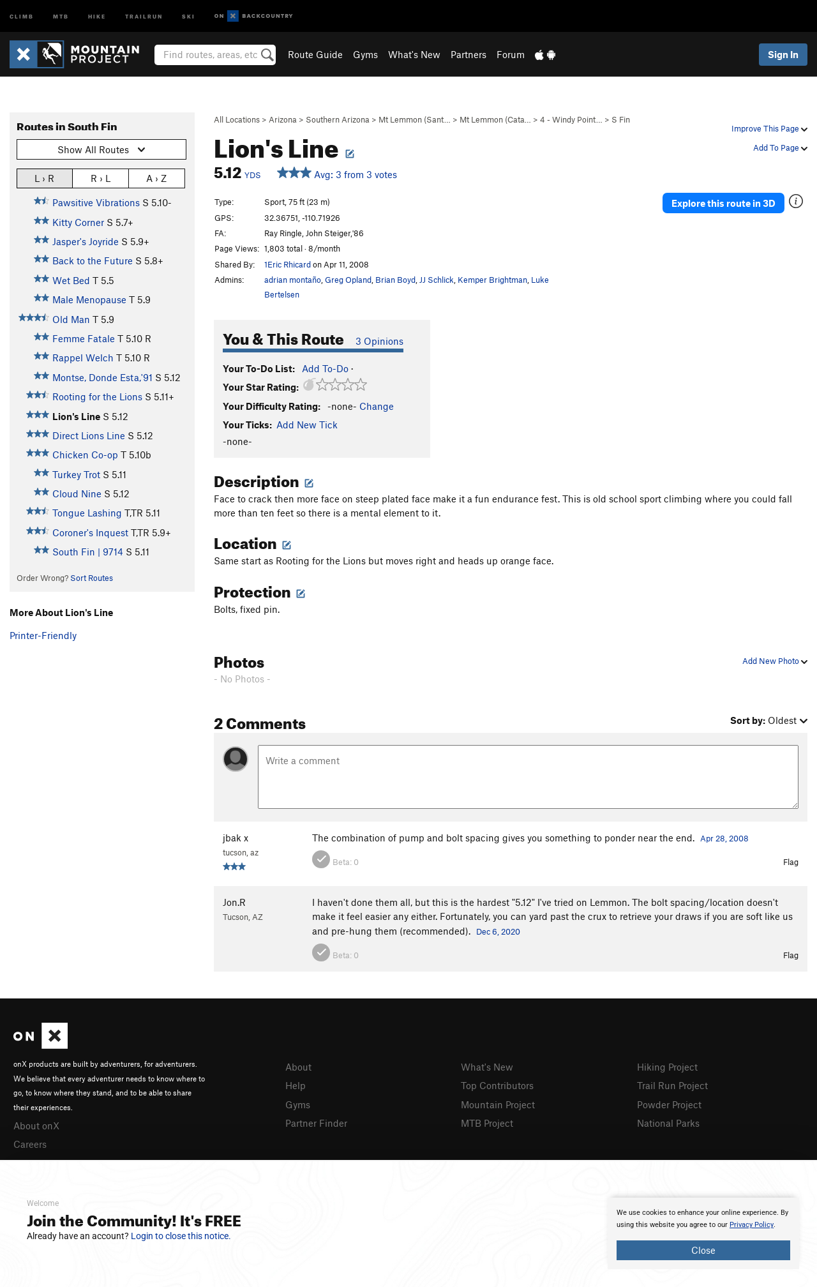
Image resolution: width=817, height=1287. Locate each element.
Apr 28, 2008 (724, 838)
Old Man (71, 319)
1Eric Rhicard (287, 264)
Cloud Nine (76, 493)
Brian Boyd (395, 280)
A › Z (156, 178)
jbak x (235, 837)
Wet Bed (71, 280)
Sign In (783, 54)
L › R (44, 178)
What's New (414, 54)
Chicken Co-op (85, 454)
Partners (468, 54)
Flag (790, 862)
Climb (22, 15)
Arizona (283, 119)
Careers (30, 1144)
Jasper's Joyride (85, 241)
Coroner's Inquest (90, 532)
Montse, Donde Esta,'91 (102, 377)
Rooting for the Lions (97, 396)
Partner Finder (316, 1123)
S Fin (620, 119)
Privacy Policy (752, 1225)
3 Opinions (379, 341)
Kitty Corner (78, 222)
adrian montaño (292, 280)
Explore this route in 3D (723, 203)
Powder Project (669, 1104)
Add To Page (780, 147)
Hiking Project (667, 1066)
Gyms (365, 54)
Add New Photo (774, 661)
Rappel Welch (83, 357)
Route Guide (315, 54)
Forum (511, 54)
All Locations (237, 119)
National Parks (668, 1123)
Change (376, 406)
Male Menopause (89, 299)
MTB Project (487, 1123)
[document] (703, 1233)
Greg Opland (348, 280)
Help (295, 1085)
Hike (97, 15)
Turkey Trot (76, 474)
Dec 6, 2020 (498, 931)
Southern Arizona (338, 119)
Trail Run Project (672, 1085)
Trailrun (144, 15)
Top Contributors (497, 1085)
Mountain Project (498, 1104)
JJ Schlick (436, 280)
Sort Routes (91, 578)
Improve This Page (769, 128)
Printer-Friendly (43, 635)
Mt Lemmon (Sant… (415, 119)
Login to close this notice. (181, 1236)
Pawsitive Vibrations (96, 202)
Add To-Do (325, 368)
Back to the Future (92, 260)
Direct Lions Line (88, 435)
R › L (100, 178)
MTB (61, 15)
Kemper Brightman (492, 280)
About (298, 1066)
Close (703, 1250)
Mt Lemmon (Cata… (495, 119)
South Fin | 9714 (87, 551)
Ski (188, 15)
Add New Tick (307, 424)
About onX (36, 1125)
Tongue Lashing (87, 512)
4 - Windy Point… (571, 119)
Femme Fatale (83, 338)
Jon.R (234, 902)
